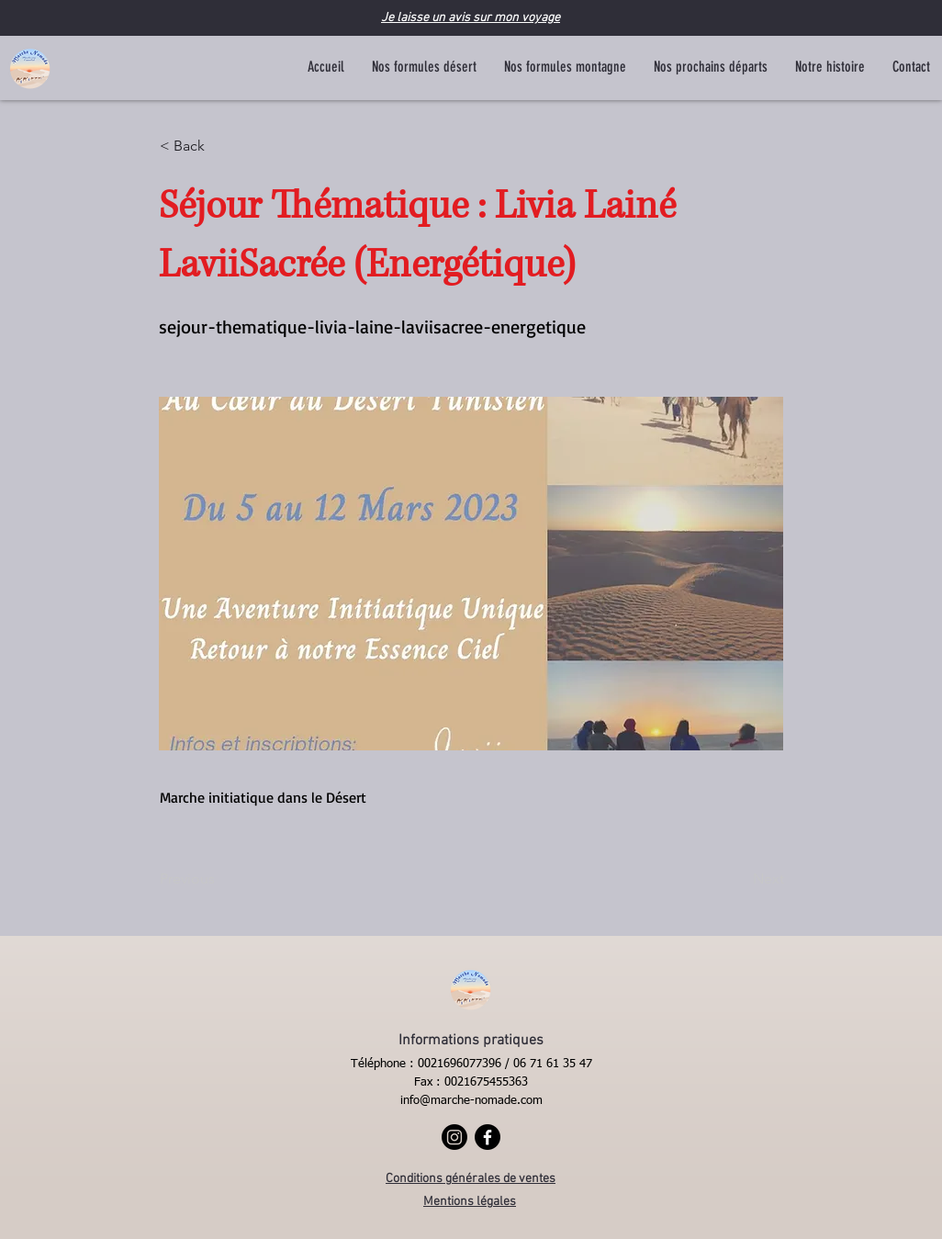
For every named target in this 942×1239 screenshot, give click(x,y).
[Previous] (220, 879)
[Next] (738, 879)
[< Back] (220, 146)
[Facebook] (487, 1137)
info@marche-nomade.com (471, 1101)
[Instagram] (454, 1137)
